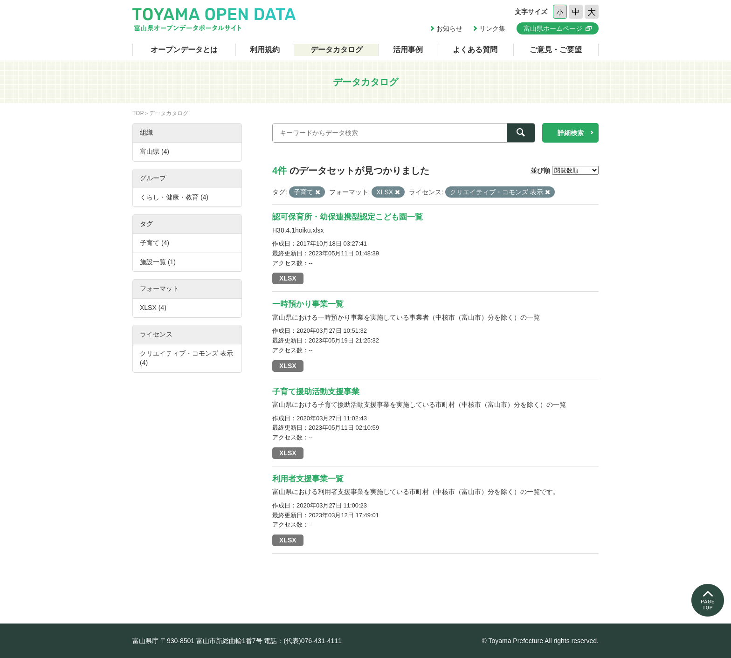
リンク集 (492, 28)
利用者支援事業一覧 (308, 478)
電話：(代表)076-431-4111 (303, 640)
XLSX (288, 278)
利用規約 (265, 50)
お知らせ (449, 28)
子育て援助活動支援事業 (315, 391)
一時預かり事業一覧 (308, 304)
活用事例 (408, 50)
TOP (138, 113)
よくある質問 (475, 50)
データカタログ (336, 50)
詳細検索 (571, 133)
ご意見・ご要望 (556, 50)
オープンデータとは (184, 50)
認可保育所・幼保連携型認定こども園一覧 (347, 216)
